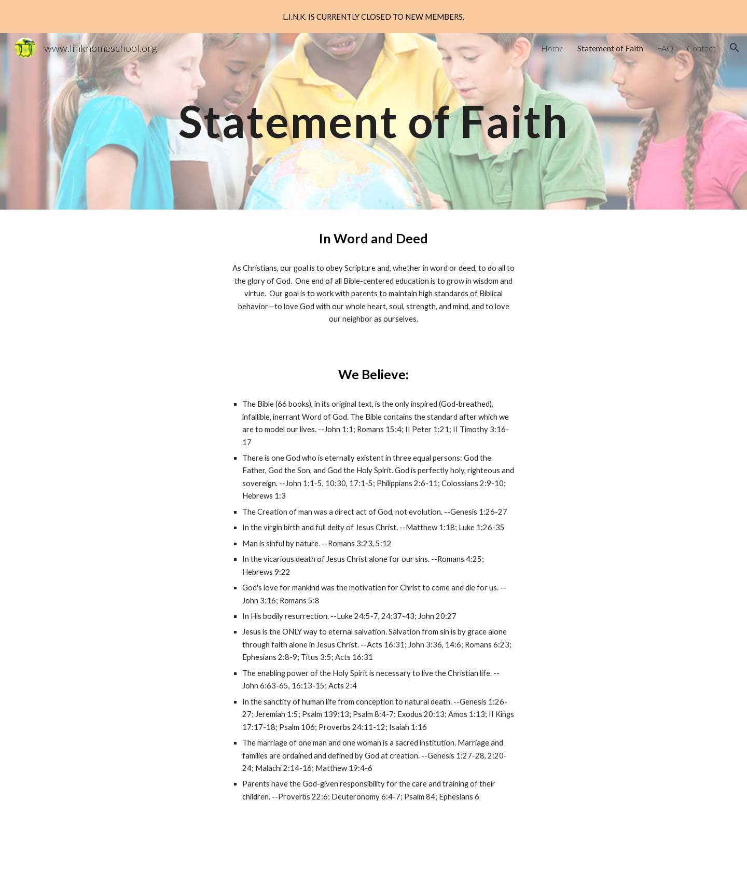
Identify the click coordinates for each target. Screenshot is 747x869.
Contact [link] (701, 48)
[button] (734, 47)
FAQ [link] (665, 48)
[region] (373, 16)
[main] (373, 121)
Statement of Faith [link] (610, 48)
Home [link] (552, 48)
